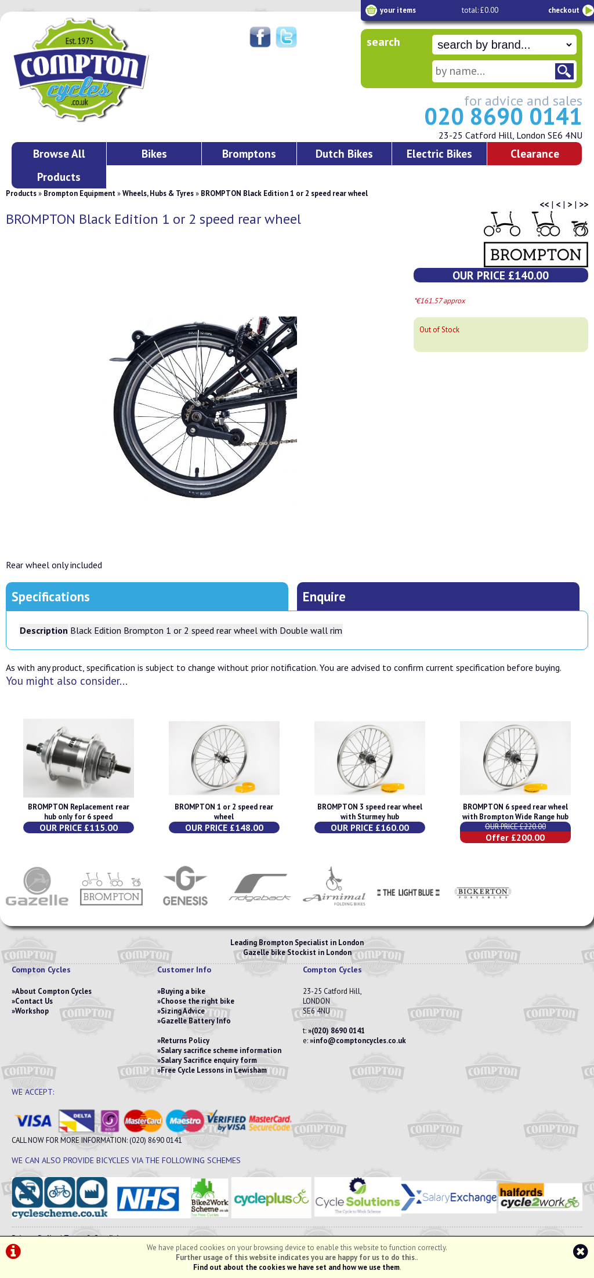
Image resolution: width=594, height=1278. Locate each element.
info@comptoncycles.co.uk (359, 1040)
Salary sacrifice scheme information (221, 1050)
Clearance (534, 153)
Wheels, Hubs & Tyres (158, 193)
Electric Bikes (439, 153)
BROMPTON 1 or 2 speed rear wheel (224, 812)
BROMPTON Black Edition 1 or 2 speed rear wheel (284, 193)
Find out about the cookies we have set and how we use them (296, 1267)
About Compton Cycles (53, 991)
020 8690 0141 (503, 116)
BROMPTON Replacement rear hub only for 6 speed (78, 812)
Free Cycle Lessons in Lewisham (214, 1070)
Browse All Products (59, 165)
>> (583, 204)
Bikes (154, 153)
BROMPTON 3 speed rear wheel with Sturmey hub (369, 812)
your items (398, 10)
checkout (563, 10)
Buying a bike (183, 991)
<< (544, 204)
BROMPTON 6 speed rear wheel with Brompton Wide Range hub (515, 812)
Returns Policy (185, 1040)
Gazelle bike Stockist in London (297, 952)
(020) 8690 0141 (338, 1031)
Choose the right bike (197, 1001)
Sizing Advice (183, 1011)
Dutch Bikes (344, 153)
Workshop (32, 1011)
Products (21, 193)
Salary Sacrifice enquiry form (209, 1060)
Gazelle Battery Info (196, 1021)
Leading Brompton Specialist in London (297, 942)
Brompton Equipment (79, 193)
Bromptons (249, 153)
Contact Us (34, 1001)
